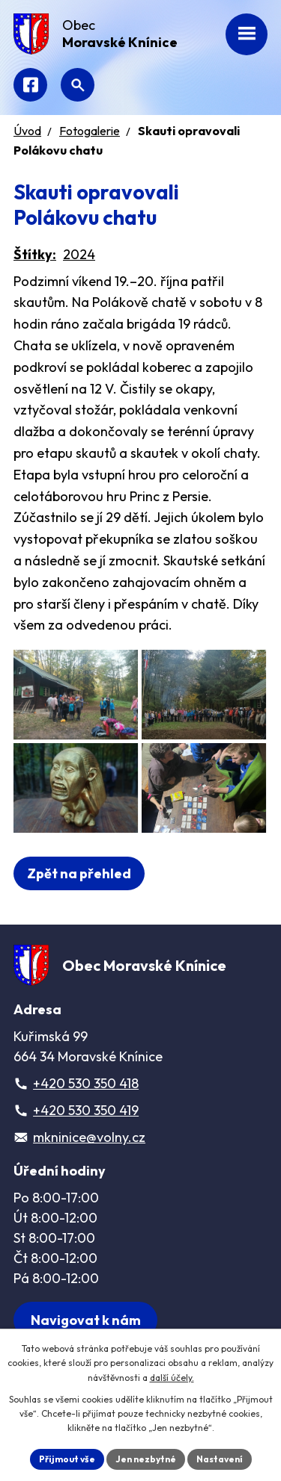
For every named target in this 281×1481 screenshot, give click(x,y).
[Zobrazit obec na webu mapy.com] (85, 1320)
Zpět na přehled (79, 873)
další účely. (172, 1377)
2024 (79, 254)
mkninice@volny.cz (89, 1137)
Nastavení (219, 1459)
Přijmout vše (67, 1459)
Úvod (27, 130)
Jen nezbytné (145, 1459)
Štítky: (34, 254)
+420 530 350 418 (86, 1083)
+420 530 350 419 (86, 1110)
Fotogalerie (89, 130)
